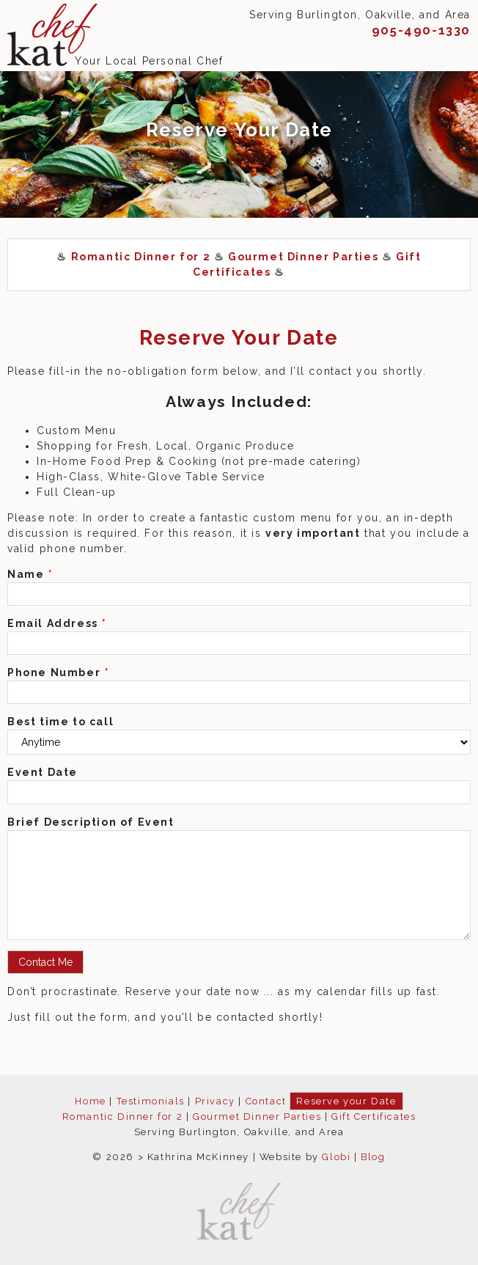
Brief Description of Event (90, 822)
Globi (336, 1156)
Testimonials (151, 1101)
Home (90, 1101)
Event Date (42, 772)
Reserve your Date (346, 1101)
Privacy (215, 1101)
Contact (266, 1101)
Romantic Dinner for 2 (141, 257)
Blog (373, 1156)
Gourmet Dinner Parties (303, 257)
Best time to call (60, 721)
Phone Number (58, 672)
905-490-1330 (421, 30)
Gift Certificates (373, 1116)
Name (30, 574)
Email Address (56, 623)
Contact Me (45, 962)
